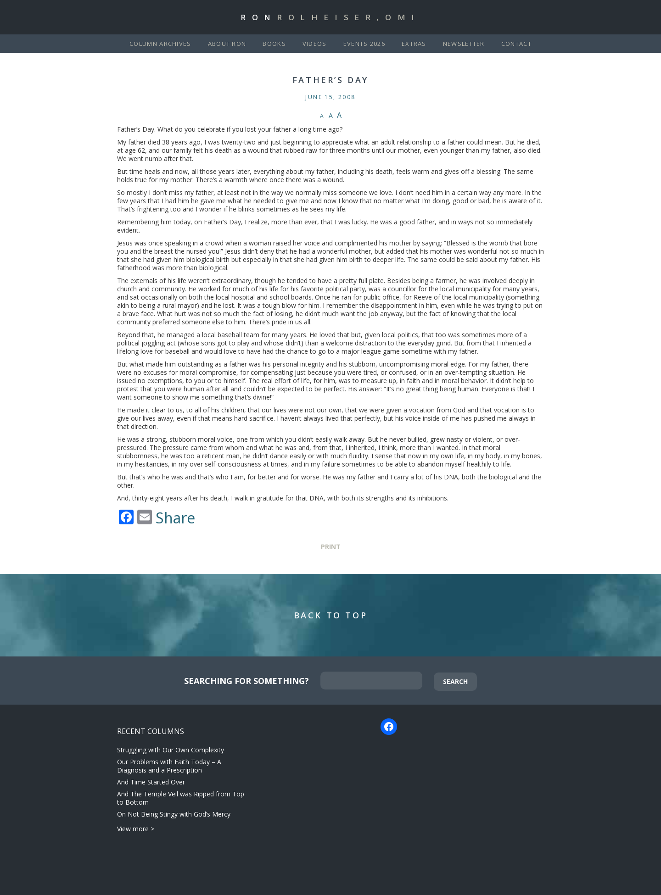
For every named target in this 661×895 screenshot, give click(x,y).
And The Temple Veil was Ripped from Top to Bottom (180, 797)
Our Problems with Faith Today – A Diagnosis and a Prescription (169, 765)
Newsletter (464, 43)
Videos (314, 43)
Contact (516, 43)
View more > (135, 828)
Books (274, 43)
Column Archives (160, 43)
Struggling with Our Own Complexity (170, 749)
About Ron (227, 43)
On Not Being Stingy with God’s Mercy (173, 814)
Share (175, 518)
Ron (330, 17)
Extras (414, 43)
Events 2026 (364, 43)
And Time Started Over (151, 782)
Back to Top (331, 615)
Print (331, 546)
